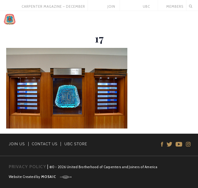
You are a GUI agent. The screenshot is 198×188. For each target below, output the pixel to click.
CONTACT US (44, 144)
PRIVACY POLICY (27, 166)
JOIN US (17, 144)
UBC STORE (75, 144)
